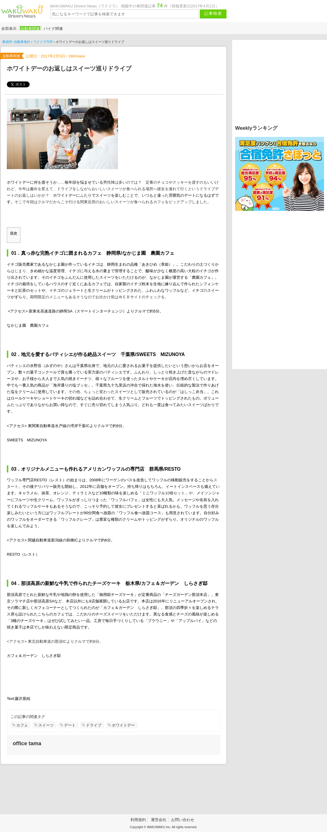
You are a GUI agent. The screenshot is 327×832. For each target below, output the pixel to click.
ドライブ (93, 725)
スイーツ (46, 725)
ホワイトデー (123, 725)
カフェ (22, 725)
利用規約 (138, 819)
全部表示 (9, 28)
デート (70, 725)
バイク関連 (53, 28)
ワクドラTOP (43, 42)
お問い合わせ (182, 819)
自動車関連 (30, 28)
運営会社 (158, 819)
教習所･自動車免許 (16, 42)
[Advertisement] (113, 789)
